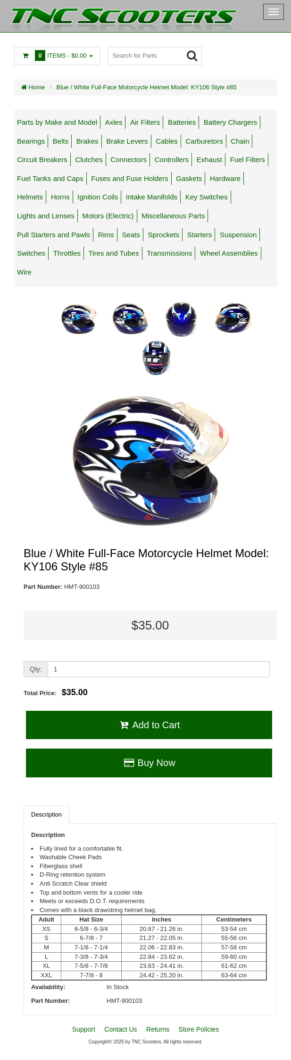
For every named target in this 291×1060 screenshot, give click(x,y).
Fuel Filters (247, 159)
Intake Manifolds (151, 197)
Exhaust (209, 159)
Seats (131, 235)
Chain (240, 141)
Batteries (182, 122)
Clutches (88, 159)
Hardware (225, 178)
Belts (60, 141)
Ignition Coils (97, 197)
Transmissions (169, 253)
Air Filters (145, 122)
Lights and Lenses (46, 216)
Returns (157, 1029)
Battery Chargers (230, 122)
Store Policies (199, 1029)
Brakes (87, 141)
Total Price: (56, 692)
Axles (114, 122)
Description (46, 814)
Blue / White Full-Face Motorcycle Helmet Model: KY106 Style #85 (147, 87)
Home (33, 87)
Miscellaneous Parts (173, 216)
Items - (57, 55)
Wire (24, 272)
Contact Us (120, 1029)
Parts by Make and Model (57, 122)
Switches (31, 253)
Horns (60, 197)
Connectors (128, 159)
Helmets (30, 197)
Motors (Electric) (107, 216)
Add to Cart (149, 725)
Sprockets (163, 235)
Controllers (172, 159)
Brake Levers (127, 141)
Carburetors (204, 141)
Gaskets (189, 178)
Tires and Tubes (114, 253)
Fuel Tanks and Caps (50, 178)
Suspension (238, 235)
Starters (199, 235)
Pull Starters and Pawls (53, 235)
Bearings (31, 141)
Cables (167, 141)
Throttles (67, 253)
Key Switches (206, 197)
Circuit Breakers (42, 159)
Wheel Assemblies (229, 253)
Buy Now (149, 763)
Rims (106, 235)
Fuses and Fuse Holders (129, 178)
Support (83, 1029)
